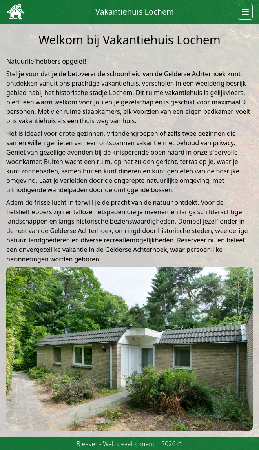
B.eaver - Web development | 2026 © (129, 443)
